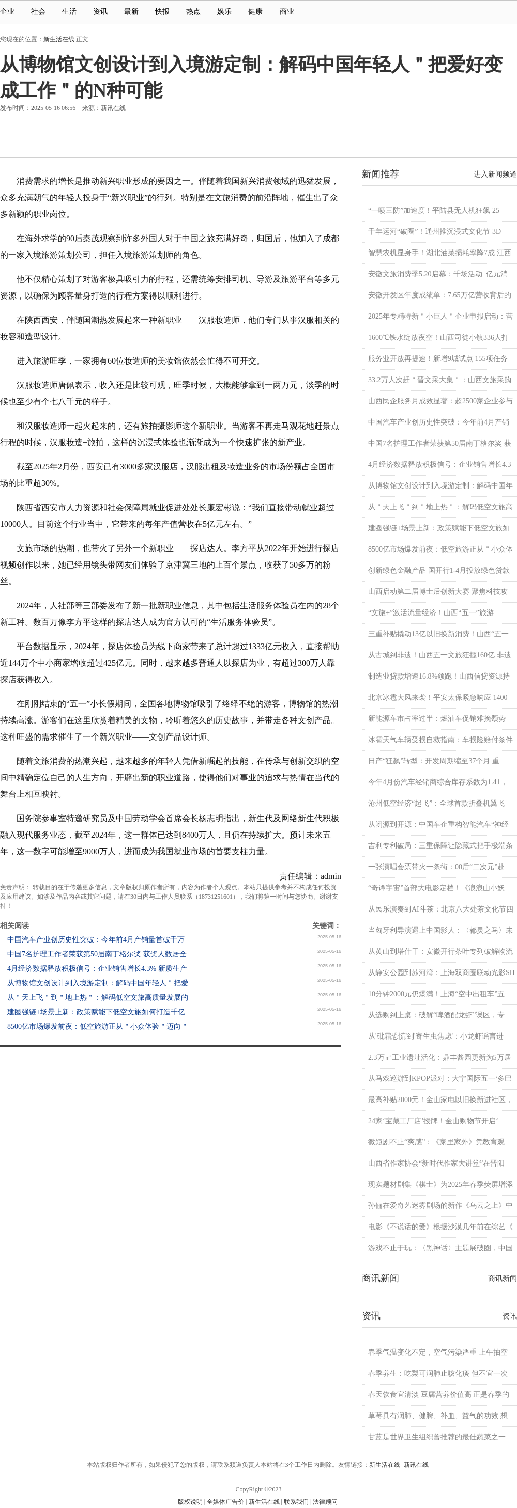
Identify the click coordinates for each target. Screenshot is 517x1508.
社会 (38, 11)
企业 (7, 11)
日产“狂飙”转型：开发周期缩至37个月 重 (433, 761)
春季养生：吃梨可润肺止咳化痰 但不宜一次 (438, 1373)
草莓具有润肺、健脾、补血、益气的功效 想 (438, 1416)
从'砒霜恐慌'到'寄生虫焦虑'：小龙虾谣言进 (436, 1036)
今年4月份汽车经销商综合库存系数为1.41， (438, 782)
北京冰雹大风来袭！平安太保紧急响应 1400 (438, 697)
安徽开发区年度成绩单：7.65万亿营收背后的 (439, 295)
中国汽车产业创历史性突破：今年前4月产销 (438, 422)
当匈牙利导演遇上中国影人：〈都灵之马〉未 (440, 930)
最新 (131, 11)
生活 (69, 11)
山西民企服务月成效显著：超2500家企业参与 (440, 401)
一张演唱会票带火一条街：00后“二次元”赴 (436, 867)
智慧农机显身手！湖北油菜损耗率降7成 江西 (439, 253)
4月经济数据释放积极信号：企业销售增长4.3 (439, 464)
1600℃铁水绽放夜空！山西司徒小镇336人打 (438, 337)
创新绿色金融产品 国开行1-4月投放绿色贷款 (439, 570)
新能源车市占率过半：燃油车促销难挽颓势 (437, 718)
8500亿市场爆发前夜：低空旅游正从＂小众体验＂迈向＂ (97, 1026)
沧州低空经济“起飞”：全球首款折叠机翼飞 (436, 803)
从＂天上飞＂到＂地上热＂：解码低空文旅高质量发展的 (97, 997)
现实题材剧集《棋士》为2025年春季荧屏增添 (440, 1184)
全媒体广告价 (225, 1501)
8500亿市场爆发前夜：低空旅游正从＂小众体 (440, 549)
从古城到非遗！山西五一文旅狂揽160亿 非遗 (439, 655)
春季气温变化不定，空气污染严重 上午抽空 (438, 1352)
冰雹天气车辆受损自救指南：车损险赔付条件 (440, 740)
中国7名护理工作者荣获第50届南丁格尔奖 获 (439, 443)
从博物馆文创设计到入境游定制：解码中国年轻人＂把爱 (97, 983)
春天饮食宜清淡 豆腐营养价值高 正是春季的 (438, 1395)
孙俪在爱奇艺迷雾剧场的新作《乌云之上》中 (440, 1205)
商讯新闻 (502, 1278)
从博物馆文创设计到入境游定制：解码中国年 (440, 486)
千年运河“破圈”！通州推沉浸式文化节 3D (434, 231)
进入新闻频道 (495, 174)
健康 (255, 11)
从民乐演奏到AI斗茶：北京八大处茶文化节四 (440, 909)
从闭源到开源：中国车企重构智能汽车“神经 (438, 824)
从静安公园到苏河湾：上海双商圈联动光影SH (441, 973)
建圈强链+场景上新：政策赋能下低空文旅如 (439, 528)
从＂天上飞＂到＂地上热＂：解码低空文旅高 (440, 507)
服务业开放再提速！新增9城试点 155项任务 (438, 359)
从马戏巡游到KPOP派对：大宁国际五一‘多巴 (440, 1078)
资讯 (100, 11)
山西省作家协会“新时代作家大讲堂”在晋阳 (436, 1163)
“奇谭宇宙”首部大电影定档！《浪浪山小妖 (436, 888)
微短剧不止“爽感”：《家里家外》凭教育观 (436, 1142)
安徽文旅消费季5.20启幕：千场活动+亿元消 (438, 274)
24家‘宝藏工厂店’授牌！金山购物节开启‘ (433, 1121)
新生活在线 (58, 39)
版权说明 (190, 1501)
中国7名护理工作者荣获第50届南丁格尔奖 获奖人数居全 (97, 954)
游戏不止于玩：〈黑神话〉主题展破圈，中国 (440, 1248)
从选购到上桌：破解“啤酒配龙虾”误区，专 (436, 1015)
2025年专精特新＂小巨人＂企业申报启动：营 (440, 316)
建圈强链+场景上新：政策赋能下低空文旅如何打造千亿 (96, 1012)
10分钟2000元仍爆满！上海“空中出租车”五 (436, 994)
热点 (193, 11)
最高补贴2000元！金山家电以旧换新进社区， (440, 1100)
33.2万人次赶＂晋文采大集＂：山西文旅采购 (439, 380)
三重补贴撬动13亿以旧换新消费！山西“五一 (438, 634)
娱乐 (224, 11)
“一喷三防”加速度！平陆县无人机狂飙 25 (433, 210)
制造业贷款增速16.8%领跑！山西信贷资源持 (439, 676)
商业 (291, 11)
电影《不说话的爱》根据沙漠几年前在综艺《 (440, 1227)
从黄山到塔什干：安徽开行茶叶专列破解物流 (440, 951)
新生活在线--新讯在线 (399, 1464)
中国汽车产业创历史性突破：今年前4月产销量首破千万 (96, 940)
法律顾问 (325, 1501)
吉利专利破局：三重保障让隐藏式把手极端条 (440, 846)
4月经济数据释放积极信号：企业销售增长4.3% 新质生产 (97, 968)
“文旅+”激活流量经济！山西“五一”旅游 (431, 613)
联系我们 (296, 1501)
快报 (162, 11)
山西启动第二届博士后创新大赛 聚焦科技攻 (438, 591)
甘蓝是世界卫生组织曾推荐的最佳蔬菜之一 (437, 1437)
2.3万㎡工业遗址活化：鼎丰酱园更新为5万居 (439, 1057)
